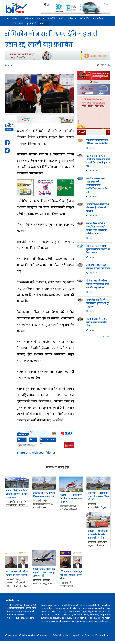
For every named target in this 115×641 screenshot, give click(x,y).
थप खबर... (106, 336)
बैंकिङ (28, 19)
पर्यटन (71, 19)
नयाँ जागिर (84, 19)
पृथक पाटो (31, 23)
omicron (22, 439)
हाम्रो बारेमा (12, 635)
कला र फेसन (17, 23)
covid (33, 439)
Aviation (8, 65)
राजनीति (51, 19)
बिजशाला (9, 129)
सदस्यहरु (44, 635)
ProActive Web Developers (97, 635)
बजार (39, 19)
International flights (47, 439)
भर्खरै (42, 23)
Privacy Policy (28, 635)
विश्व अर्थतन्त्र (98, 19)
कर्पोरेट (62, 19)
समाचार (15, 19)
